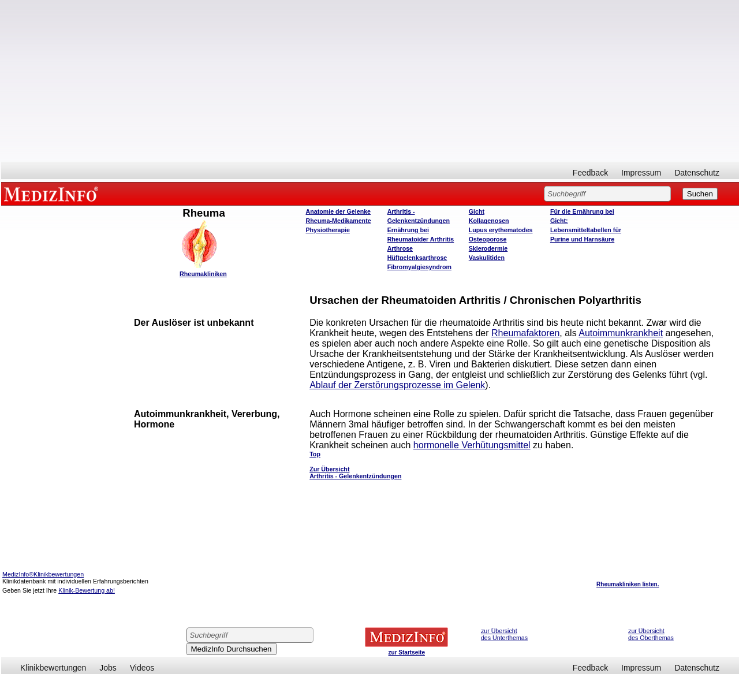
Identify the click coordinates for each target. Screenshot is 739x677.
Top (314, 454)
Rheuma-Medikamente (338, 220)
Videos (142, 667)
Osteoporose (488, 239)
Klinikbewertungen (53, 667)
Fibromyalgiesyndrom (419, 266)
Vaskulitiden (487, 257)
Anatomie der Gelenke (338, 211)
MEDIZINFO (53, 193)
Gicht (476, 211)
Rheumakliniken (203, 273)
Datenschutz (696, 172)
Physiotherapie (328, 229)
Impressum (641, 172)
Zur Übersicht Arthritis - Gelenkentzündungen (355, 472)
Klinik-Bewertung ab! (86, 590)
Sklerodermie (488, 248)
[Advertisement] (370, 81)
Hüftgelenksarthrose (417, 257)
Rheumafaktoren (525, 333)
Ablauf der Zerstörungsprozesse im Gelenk (397, 385)
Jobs (108, 667)
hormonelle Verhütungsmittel (472, 445)
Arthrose (400, 248)
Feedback (590, 172)
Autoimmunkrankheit (620, 333)
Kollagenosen (489, 220)
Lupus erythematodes (501, 229)
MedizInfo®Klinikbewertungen (43, 574)
